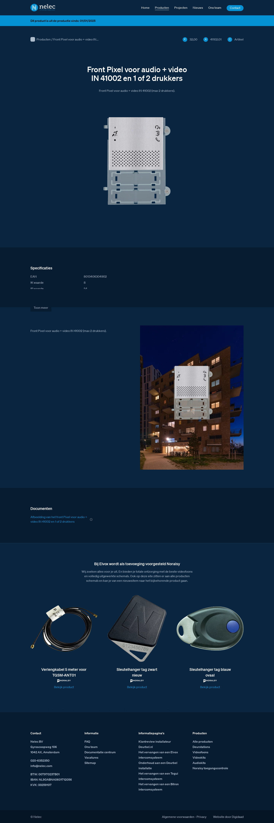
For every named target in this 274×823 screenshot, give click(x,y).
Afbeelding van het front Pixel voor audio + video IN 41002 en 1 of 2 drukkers (58, 519)
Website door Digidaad (228, 817)
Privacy (201, 817)
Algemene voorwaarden (178, 817)
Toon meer (41, 307)
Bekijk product (64, 687)
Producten (44, 39)
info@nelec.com (41, 766)
